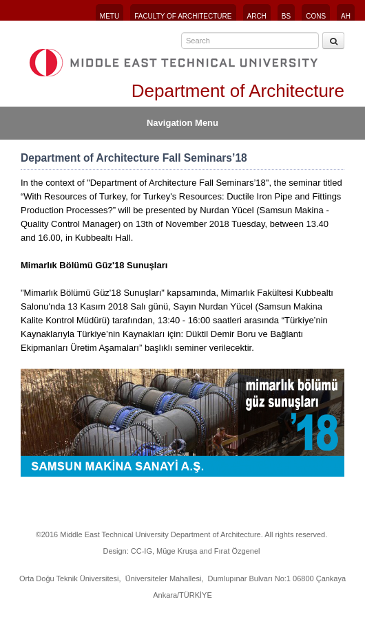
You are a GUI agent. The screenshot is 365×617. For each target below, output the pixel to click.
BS (286, 16)
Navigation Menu (182, 123)
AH (346, 16)
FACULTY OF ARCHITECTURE (182, 16)
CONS (316, 16)
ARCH (257, 16)
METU (109, 16)
